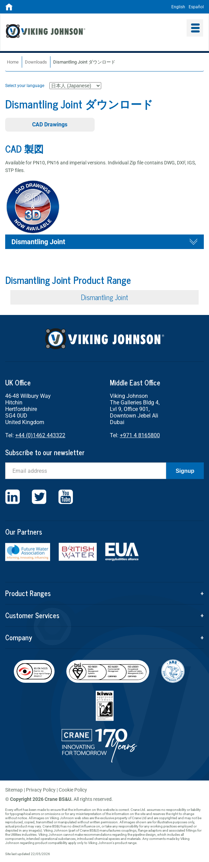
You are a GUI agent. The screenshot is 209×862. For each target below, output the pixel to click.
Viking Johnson (87, 32)
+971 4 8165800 (140, 435)
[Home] (9, 9)
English (178, 6)
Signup (184, 471)
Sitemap (14, 790)
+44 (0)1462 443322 (40, 435)
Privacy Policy (41, 790)
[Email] (85, 470)
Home (13, 62)
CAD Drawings (49, 124)
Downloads (36, 62)
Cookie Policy (73, 790)
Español (196, 6)
